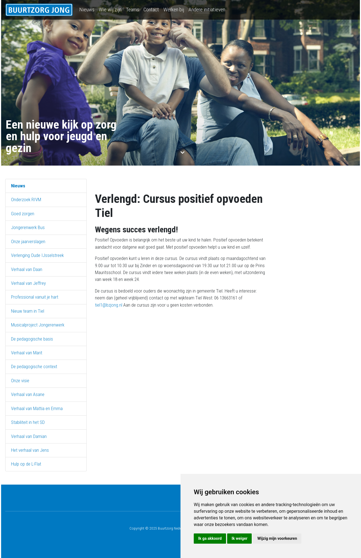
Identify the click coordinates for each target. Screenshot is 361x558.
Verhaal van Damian (29, 436)
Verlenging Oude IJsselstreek (37, 255)
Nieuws (86, 9)
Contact (151, 9)
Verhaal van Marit (26, 352)
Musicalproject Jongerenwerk (37, 325)
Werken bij (173, 9)
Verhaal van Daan (26, 269)
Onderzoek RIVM (26, 199)
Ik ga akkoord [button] (210, 538)
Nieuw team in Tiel (27, 311)
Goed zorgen (22, 213)
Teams (132, 9)
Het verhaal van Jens (30, 450)
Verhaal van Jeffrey (28, 283)
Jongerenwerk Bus (28, 227)
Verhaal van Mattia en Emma (37, 408)
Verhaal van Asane (27, 394)
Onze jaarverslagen (28, 241)
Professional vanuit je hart (34, 297)
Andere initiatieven (207, 9)
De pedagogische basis (32, 339)
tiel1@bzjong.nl (108, 305)
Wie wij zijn (110, 9)
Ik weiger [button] (239, 538)
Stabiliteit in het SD (28, 422)
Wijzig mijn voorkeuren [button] (277, 538)
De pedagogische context (34, 366)
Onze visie (20, 380)
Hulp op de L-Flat (26, 464)
